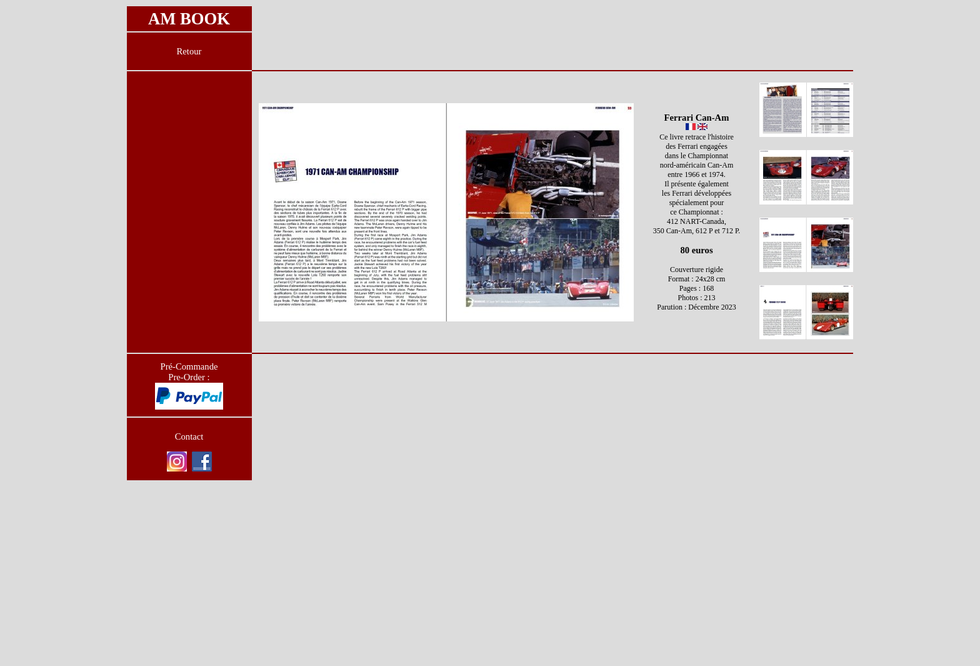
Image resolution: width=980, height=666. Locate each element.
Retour (189, 51)
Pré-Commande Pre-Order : (189, 371)
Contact (189, 436)
